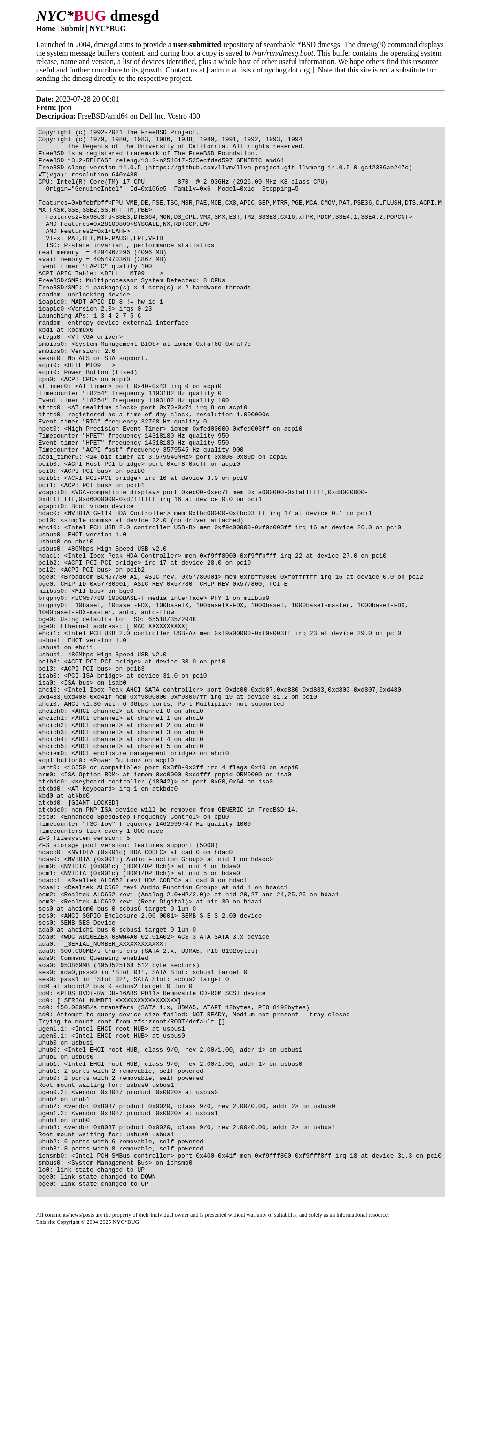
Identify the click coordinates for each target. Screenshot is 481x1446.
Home (45, 28)
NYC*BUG (108, 28)
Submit (72, 28)
